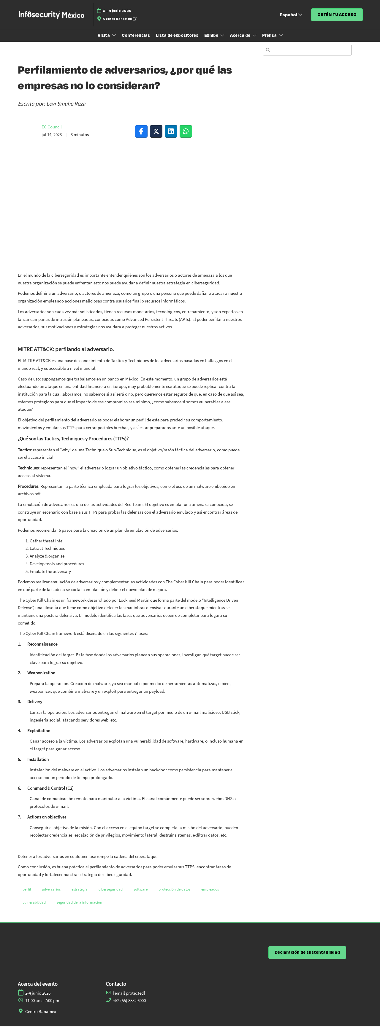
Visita (104, 41)
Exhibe (211, 41)
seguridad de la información (79, 907)
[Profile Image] (27, 136)
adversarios (51, 894)
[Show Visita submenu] (114, 41)
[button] (337, 20)
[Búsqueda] (307, 55)
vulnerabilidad (34, 907)
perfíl (27, 894)
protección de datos (174, 894)
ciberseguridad (111, 894)
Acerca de (240, 41)
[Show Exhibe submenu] (222, 41)
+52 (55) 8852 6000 (129, 1006)
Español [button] (291, 20)
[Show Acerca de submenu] (254, 41)
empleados (210, 894)
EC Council (52, 132)
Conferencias (136, 41)
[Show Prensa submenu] (281, 41)
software (141, 894)
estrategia (80, 894)
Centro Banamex (119, 24)
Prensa (270, 41)
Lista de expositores (177, 41)
